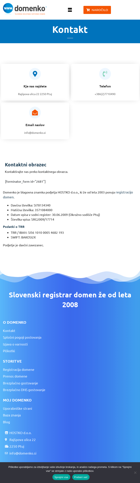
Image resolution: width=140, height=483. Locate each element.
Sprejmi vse (61, 477)
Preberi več (81, 477)
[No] (135, 473)
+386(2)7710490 (105, 94)
